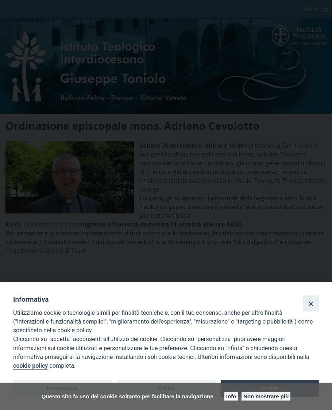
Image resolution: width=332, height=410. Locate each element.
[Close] (311, 303)
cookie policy (30, 365)
